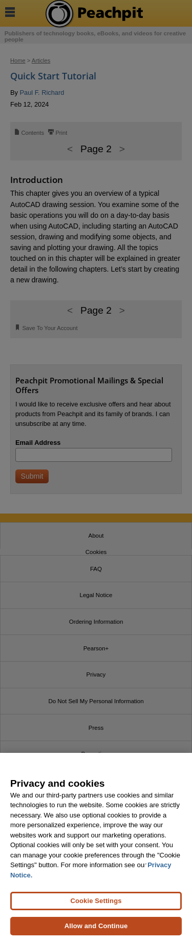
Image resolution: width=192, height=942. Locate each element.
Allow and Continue (96, 926)
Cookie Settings (95, 901)
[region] (96, 847)
